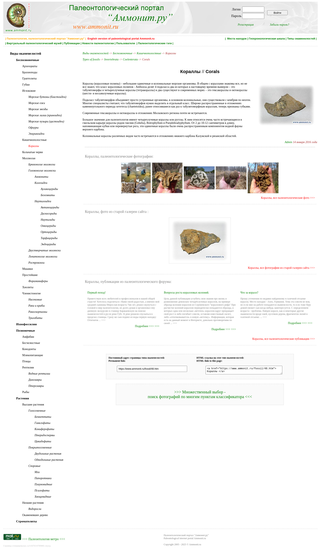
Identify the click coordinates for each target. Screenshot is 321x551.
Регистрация (246, 24)
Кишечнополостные (149, 53)
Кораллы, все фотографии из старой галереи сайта (279, 267)
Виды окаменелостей (96, 53)
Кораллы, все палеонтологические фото (285, 197)
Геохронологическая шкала (267, 38)
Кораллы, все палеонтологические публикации (280, 338)
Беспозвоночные (122, 53)
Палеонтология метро (43, 539)
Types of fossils (91, 59)
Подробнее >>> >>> (147, 326)
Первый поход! (96, 292)
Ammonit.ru (195, 544)
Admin (288, 142)
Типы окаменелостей (301, 38)
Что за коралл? (249, 292)
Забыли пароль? (279, 24)
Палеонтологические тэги (155, 43)
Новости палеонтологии (98, 43)
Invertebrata (111, 59)
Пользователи (126, 43)
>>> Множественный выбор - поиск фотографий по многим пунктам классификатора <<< (200, 395)
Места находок (237, 38)
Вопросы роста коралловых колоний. (186, 292)
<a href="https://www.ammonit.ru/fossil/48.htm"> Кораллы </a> (242, 371)
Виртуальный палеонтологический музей (34, 43)
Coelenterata (130, 59)
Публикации (72, 43)
